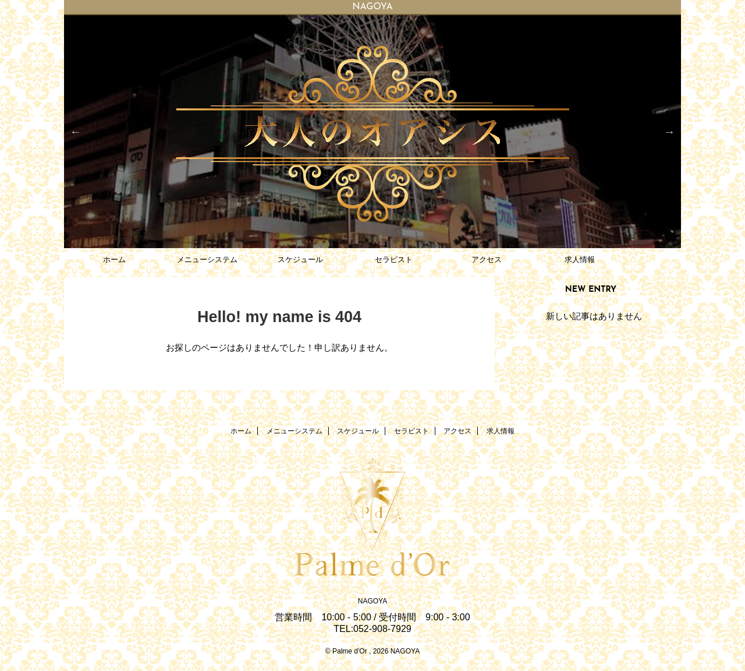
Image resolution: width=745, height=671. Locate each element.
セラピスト (394, 259)
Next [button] (669, 131)
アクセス (486, 259)
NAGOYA (372, 601)
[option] (372, 131)
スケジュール (300, 259)
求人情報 (580, 259)
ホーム (114, 259)
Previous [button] (75, 131)
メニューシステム (207, 259)
